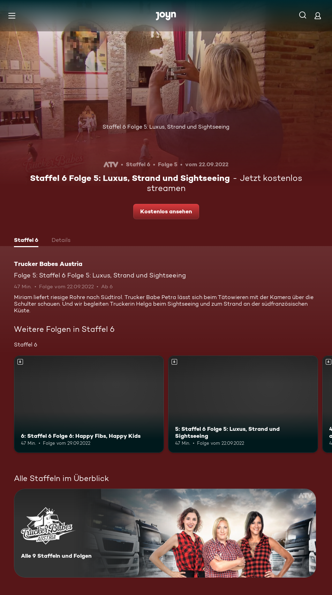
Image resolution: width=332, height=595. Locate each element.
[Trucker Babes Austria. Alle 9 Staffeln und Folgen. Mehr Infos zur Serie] (165, 533)
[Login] (318, 15)
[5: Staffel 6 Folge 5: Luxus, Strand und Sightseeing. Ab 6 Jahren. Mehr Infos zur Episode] (243, 404)
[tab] (26, 241)
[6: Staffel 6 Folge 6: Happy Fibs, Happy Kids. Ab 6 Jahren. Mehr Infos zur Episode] (89, 404)
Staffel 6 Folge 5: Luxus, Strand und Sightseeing (166, 126)
